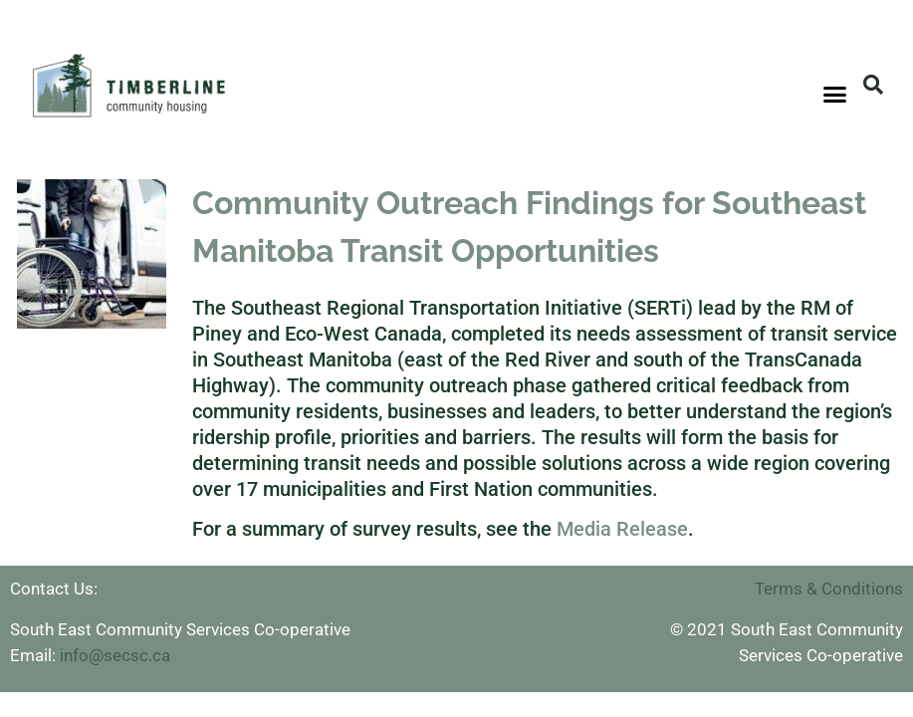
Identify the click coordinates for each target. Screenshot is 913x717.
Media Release (622, 529)
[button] (835, 95)
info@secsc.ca (115, 655)
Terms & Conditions (829, 588)
